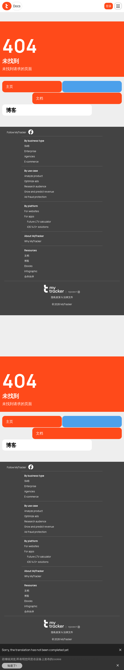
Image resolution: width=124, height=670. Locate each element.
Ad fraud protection (35, 197)
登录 (108, 6)
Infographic (30, 271)
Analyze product (33, 176)
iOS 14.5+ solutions (37, 227)
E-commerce (31, 161)
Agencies (29, 156)
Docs (16, 6)
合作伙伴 (29, 276)
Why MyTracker (32, 241)
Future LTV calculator (39, 221)
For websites (31, 211)
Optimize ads (31, 181)
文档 (26, 255)
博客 (26, 260)
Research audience (35, 186)
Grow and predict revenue (39, 191)
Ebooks (28, 266)
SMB (26, 146)
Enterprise (30, 151)
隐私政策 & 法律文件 (62, 297)
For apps (29, 216)
